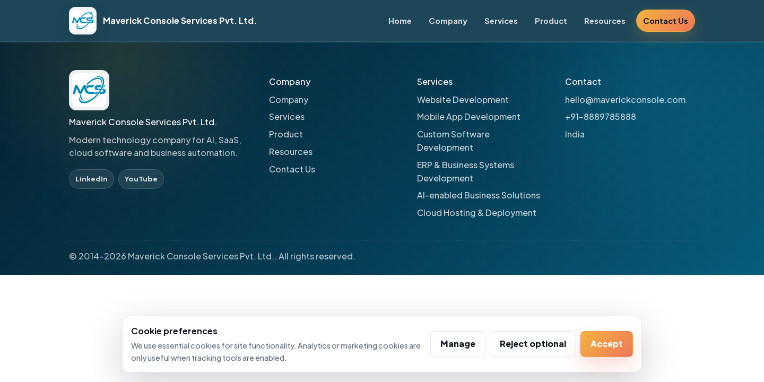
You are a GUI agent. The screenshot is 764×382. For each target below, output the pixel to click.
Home (400, 20)
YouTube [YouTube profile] (141, 178)
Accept (607, 343)
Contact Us (665, 20)
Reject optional (533, 343)
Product (551, 20)
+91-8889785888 (600, 116)
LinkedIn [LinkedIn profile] (91, 178)
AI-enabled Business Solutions (478, 195)
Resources (605, 20)
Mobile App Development (468, 116)
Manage (457, 343)
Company (448, 20)
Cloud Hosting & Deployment (476, 212)
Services (501, 20)
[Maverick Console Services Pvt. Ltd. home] (163, 20)
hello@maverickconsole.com (625, 99)
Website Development (463, 99)
